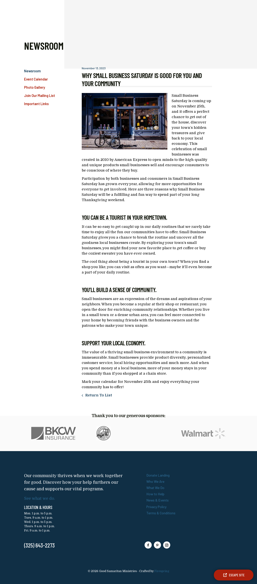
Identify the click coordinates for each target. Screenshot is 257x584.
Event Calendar (36, 79)
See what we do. (40, 498)
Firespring (161, 571)
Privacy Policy (157, 507)
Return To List (98, 395)
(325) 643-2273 (39, 545)
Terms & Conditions (161, 513)
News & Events (158, 500)
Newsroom (32, 71)
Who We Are (155, 481)
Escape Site (234, 575)
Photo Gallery (34, 87)
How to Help (156, 494)
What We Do (155, 487)
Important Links (36, 104)
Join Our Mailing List (39, 95)
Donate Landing (158, 475)
